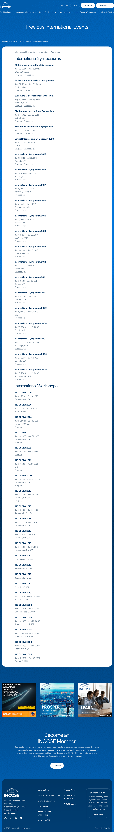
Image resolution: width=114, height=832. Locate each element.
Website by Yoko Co (102, 828)
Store (66, 5)
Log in (75, 5)
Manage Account (105, 5)
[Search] (56, 5)
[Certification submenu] (5, 12)
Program (18, 75)
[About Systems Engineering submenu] (86, 12)
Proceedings (29, 75)
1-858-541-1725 (11, 810)
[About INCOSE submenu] (107, 12)
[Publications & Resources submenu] (25, 12)
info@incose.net (11, 813)
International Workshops (49, 52)
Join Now (57, 765)
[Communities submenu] (65, 12)
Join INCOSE (88, 5)
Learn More (98, 814)
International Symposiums (26, 52)
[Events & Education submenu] (47, 12)
